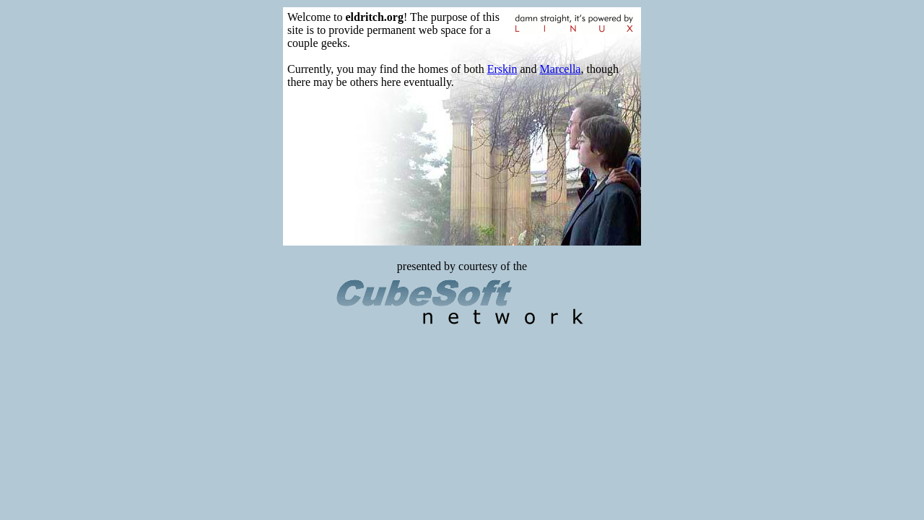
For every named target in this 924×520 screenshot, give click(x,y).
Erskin (502, 69)
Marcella (560, 69)
